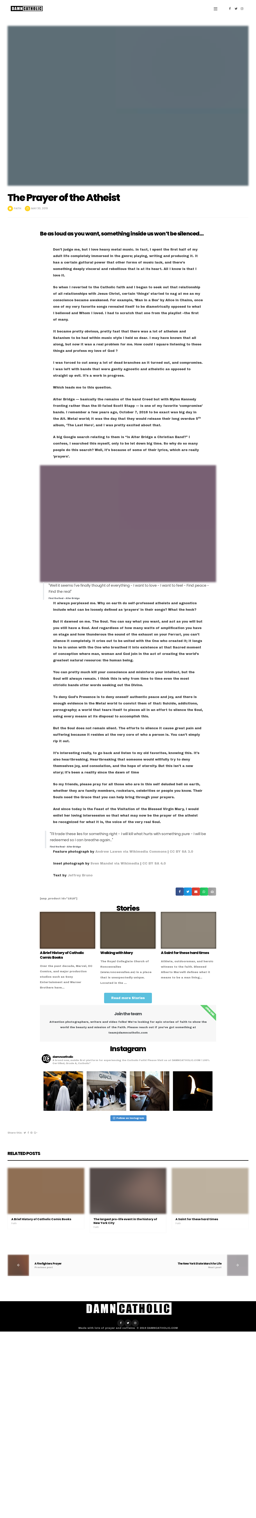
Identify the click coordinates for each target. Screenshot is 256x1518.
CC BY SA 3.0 (181, 851)
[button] (128, 998)
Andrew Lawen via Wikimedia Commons (131, 851)
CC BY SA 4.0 (154, 863)
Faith (17, 208)
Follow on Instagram (128, 1118)
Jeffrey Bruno (80, 875)
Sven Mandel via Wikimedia (114, 863)
